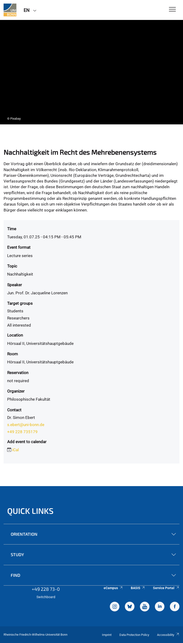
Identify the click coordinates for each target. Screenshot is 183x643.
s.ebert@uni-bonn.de (25, 424)
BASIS (138, 588)
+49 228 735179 (22, 431)
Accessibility (168, 635)
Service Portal (166, 588)
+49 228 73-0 (46, 589)
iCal (15, 449)
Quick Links (30, 511)
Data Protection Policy (134, 635)
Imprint (107, 635)
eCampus (113, 588)
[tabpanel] (91, 72)
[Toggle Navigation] (172, 9)
